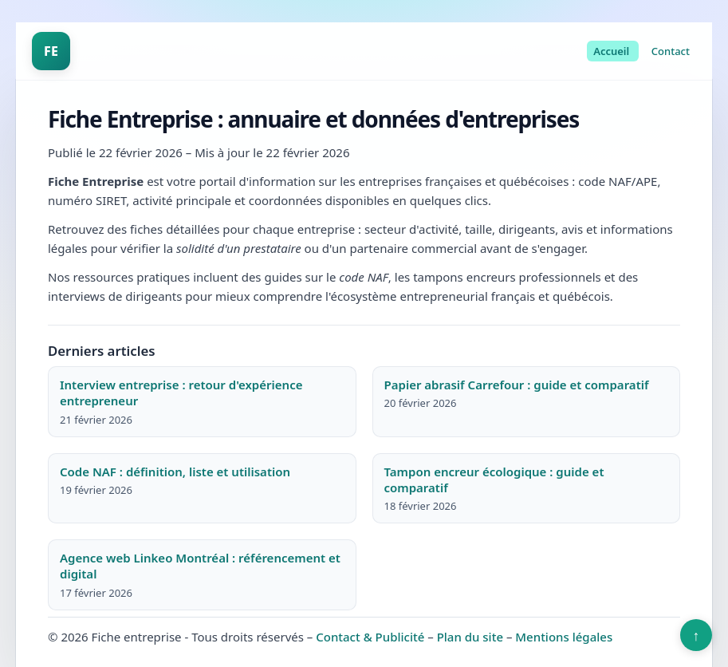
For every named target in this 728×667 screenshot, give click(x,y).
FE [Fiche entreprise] (51, 51)
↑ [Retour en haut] (696, 635)
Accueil (611, 51)
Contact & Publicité (370, 637)
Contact (670, 51)
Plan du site (470, 637)
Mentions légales (563, 637)
